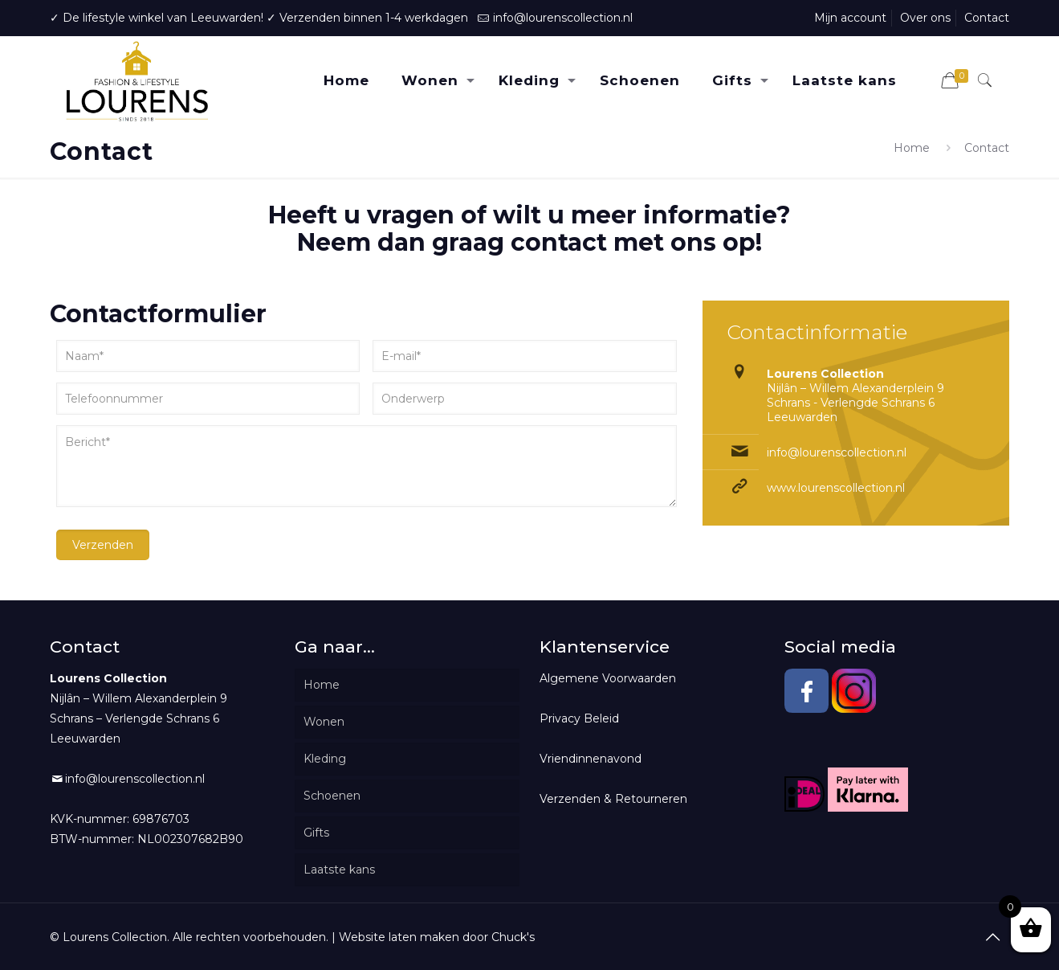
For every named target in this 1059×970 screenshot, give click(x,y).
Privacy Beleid (579, 718)
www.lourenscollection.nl (836, 488)
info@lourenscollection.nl (563, 17)
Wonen (323, 721)
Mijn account (850, 17)
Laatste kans (339, 869)
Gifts (316, 832)
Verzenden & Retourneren (613, 799)
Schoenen (331, 795)
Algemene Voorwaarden (608, 678)
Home (912, 148)
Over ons (925, 17)
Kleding (324, 758)
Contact (986, 17)
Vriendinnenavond (591, 758)
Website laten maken (399, 937)
